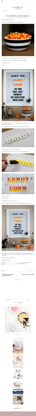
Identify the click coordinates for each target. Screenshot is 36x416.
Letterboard (25, 17)
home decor (20, 17)
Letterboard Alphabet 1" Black (10, 263)
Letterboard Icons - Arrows (9, 264)
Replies (4, 270)
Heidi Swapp (16, 17)
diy (13, 17)
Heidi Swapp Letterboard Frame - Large (14, 262)
